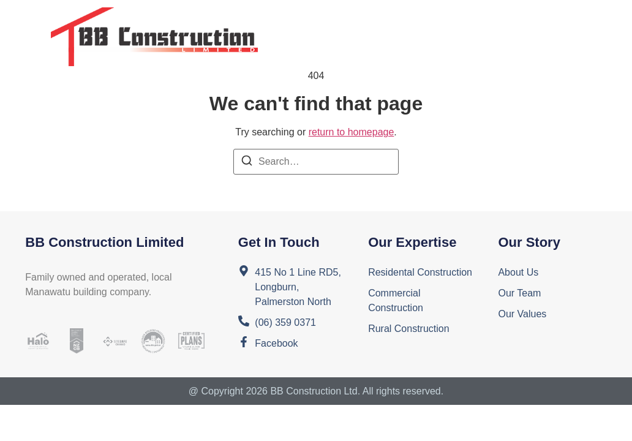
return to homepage (351, 132)
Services (436, 22)
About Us (361, 22)
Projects (510, 22)
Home (297, 22)
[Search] (247, 162)
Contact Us (410, 50)
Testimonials (318, 50)
